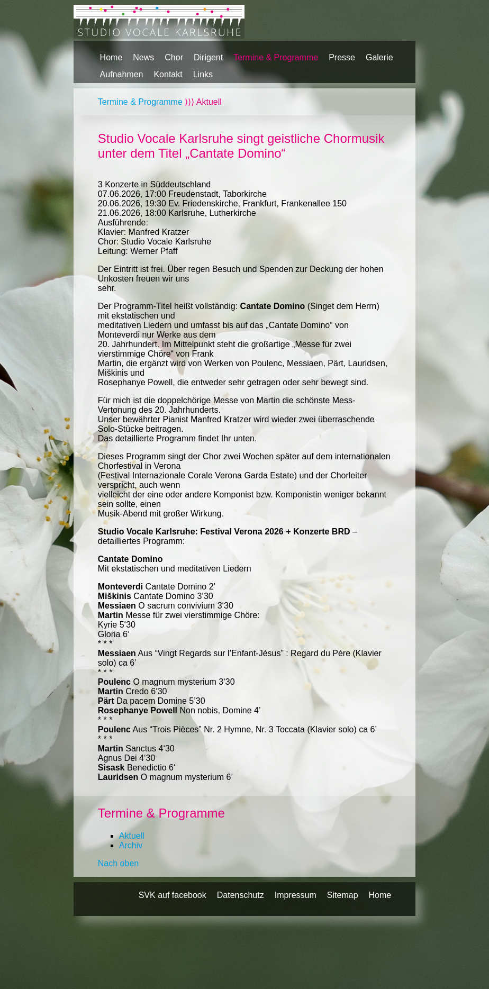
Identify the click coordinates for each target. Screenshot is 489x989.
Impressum (295, 895)
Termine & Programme (275, 57)
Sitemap (342, 895)
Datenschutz (240, 895)
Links (203, 74)
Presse (342, 57)
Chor (174, 57)
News (143, 57)
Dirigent (208, 57)
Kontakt (167, 74)
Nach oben (118, 863)
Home (111, 57)
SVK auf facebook (172, 895)
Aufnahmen (121, 74)
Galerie (379, 57)
